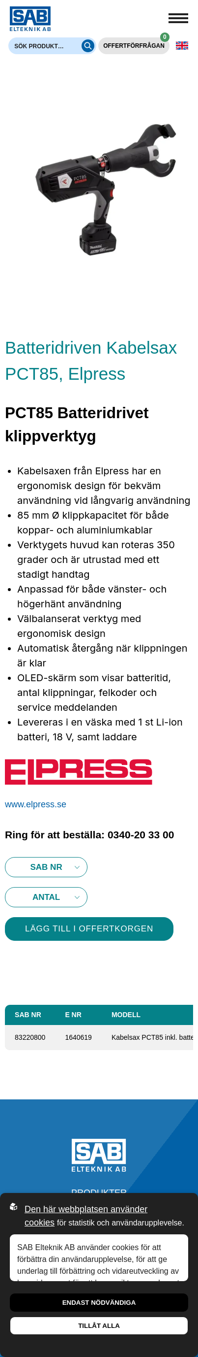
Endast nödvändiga (99, 1302)
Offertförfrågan (136, 43)
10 (46, 897)
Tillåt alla (99, 1325)
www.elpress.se (35, 804)
